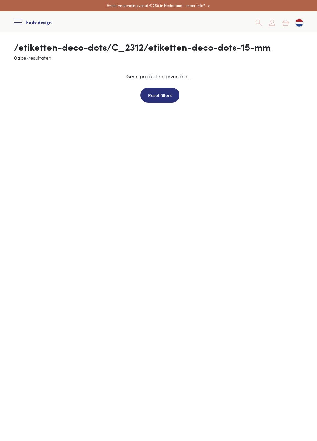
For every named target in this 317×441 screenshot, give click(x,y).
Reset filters (160, 95)
